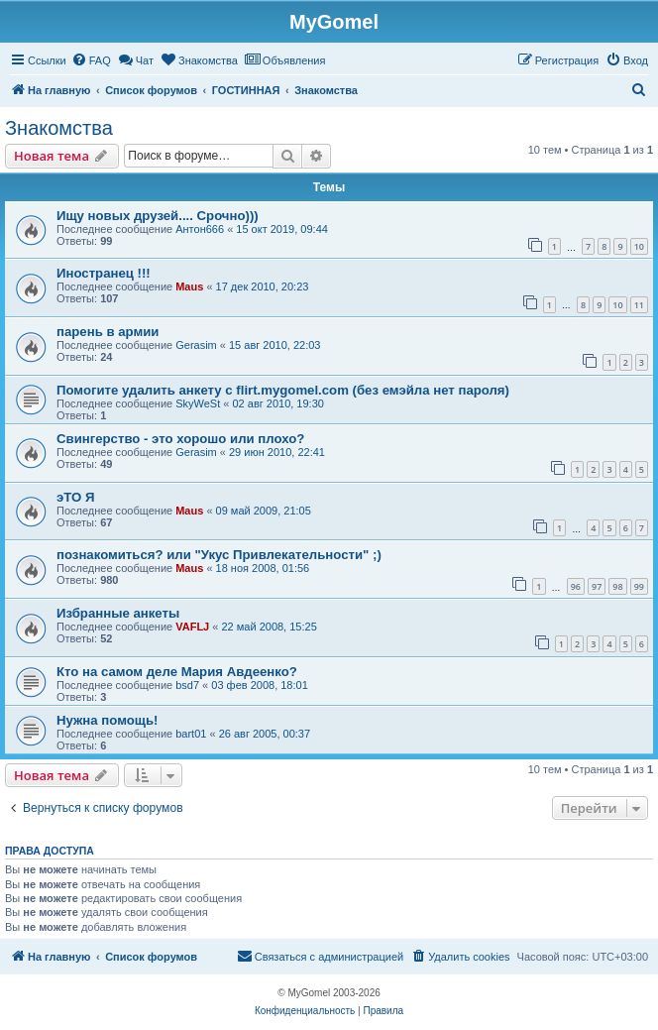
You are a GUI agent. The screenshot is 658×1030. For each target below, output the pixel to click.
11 (639, 304)
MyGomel (334, 22)
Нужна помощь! (107, 720)
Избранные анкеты (117, 613)
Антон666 (199, 229)
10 (639, 246)
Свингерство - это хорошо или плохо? (180, 438)
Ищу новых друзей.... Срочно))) (157, 215)
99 (639, 586)
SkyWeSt (197, 403)
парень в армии (107, 331)
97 (597, 586)
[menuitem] (91, 60)
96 (576, 586)
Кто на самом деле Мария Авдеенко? (176, 671)
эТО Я (75, 497)
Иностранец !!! (103, 273)
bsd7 (187, 685)
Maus (189, 286)
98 (617, 586)
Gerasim (196, 345)
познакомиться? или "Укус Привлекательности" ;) (219, 554)
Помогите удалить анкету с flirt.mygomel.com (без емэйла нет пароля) (282, 390)
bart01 (190, 734)
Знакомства (59, 128)
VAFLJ (192, 626)
